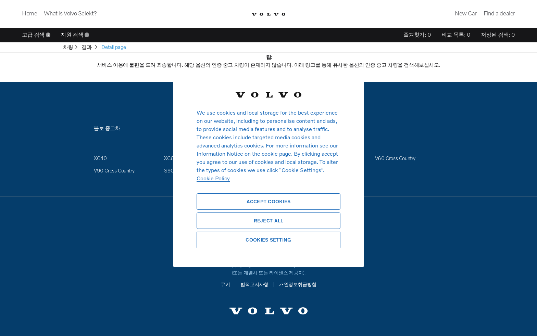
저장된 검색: (498, 34)
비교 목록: (456, 34)
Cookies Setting (268, 240)
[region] (268, 168)
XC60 (170, 158)
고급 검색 (36, 34)
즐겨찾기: (417, 34)
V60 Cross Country (395, 158)
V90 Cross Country (114, 170)
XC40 (100, 158)
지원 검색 (75, 34)
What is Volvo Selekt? (70, 13)
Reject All (269, 220)
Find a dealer (499, 13)
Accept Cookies (269, 201)
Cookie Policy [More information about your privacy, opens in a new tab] (213, 178)
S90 (169, 170)
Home (29, 13)
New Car (466, 13)
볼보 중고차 (107, 128)
